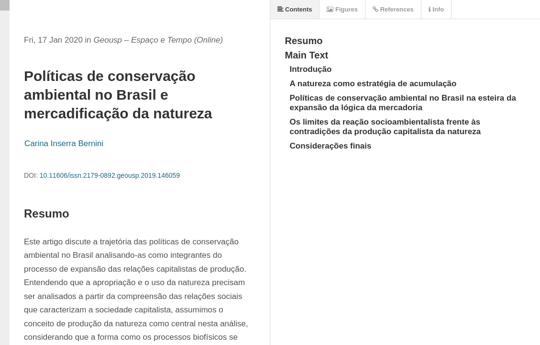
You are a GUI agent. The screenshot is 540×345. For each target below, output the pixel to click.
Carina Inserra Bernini (63, 143)
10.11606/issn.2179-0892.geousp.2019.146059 (110, 175)
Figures (342, 9)
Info (436, 9)
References (393, 9)
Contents (294, 9)
